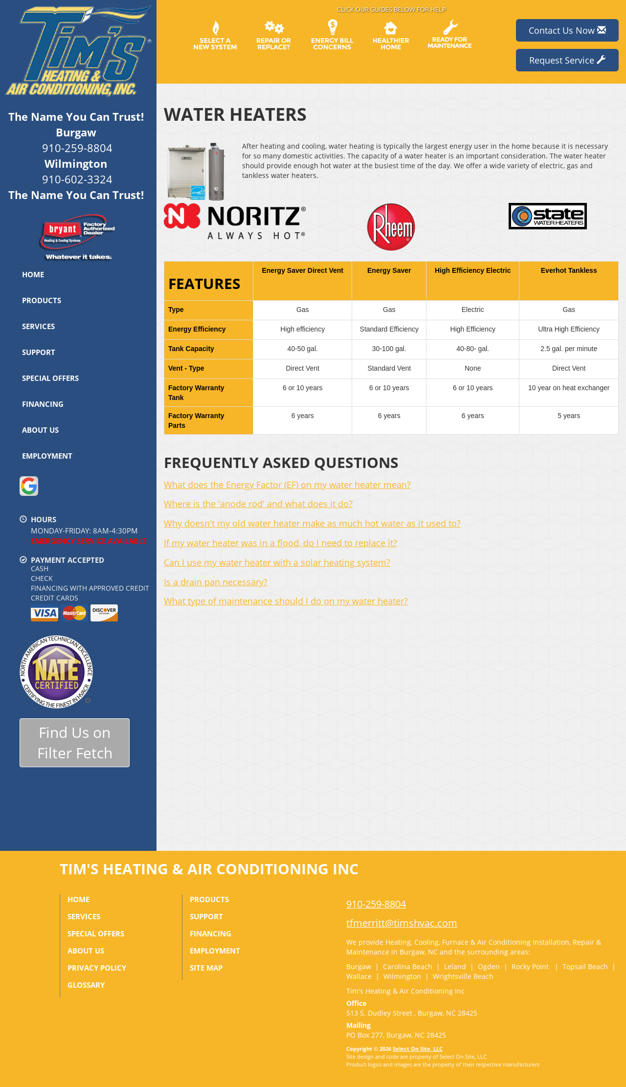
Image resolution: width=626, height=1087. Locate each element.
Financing (43, 404)
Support (38, 352)
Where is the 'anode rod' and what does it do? (258, 504)
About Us (40, 430)
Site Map (206, 968)
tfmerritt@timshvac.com (401, 923)
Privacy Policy (96, 968)
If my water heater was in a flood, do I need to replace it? (280, 543)
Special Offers (50, 378)
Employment (47, 456)
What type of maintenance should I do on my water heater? (286, 601)
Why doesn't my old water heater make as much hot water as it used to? (312, 523)
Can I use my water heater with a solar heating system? (277, 562)
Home (33, 274)
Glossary (86, 985)
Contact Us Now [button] (567, 30)
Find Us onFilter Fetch (74, 742)
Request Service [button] (567, 60)
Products (41, 300)
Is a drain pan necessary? (216, 582)
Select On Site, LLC (418, 1048)
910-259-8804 (376, 903)
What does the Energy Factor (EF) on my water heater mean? (287, 484)
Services (38, 326)
